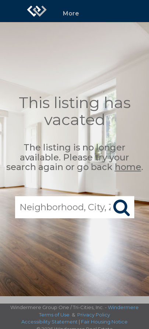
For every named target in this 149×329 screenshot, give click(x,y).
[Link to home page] (37, 11)
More (71, 13)
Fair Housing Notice (104, 322)
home (128, 167)
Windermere (123, 307)
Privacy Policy (93, 315)
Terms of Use (54, 315)
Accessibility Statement (49, 322)
